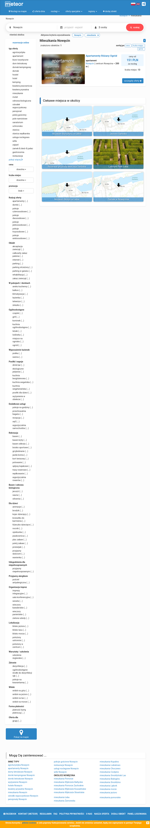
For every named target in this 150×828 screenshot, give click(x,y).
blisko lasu (17, 629)
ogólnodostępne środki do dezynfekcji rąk (20, 672)
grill (14, 316)
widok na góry (19, 690)
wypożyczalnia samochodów (19, 426)
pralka (15, 353)
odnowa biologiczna (20, 100)
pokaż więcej (16, 159)
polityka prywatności (71, 814)
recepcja (16, 417)
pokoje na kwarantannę (18, 681)
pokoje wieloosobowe (19, 237)
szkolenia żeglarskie (17, 656)
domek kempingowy (20, 67)
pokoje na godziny (21, 407)
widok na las (18, 698)
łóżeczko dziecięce (21, 524)
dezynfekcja (18, 666)
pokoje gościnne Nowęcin (66, 761)
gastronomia (16, 152)
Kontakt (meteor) (28, 814)
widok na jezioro (20, 694)
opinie (141, 49)
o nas (89, 814)
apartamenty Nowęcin (18, 768)
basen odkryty (19, 443)
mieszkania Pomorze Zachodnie (68, 785)
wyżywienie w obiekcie (17, 398)
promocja (13, 186)
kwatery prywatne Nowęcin (20, 789)
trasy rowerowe (19, 469)
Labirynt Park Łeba (118, 166)
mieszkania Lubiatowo (110, 765)
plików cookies (29, 823)
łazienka (16, 297)
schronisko (16, 126)
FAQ (55, 814)
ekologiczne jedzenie (16, 370)
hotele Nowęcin (15, 785)
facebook (10, 814)
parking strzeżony (20, 267)
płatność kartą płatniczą (17, 711)
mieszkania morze (108, 789)
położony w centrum (16, 645)
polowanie (17, 462)
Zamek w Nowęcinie (118, 199)
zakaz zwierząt (19, 278)
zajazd (13, 144)
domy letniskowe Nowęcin (20, 772)
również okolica (15, 35)
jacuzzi (16, 491)
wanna (15, 356)
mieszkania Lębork (108, 785)
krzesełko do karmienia (17, 519)
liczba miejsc (15, 175)
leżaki (15, 331)
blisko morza (18, 633)
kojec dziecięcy (19, 514)
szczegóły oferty (133, 81)
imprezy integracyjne (18, 592)
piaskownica (18, 535)
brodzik (16, 510)
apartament (16, 56)
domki (15, 204)
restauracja (16, 155)
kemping (15, 82)
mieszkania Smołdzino (110, 782)
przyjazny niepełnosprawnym (21, 570)
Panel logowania (137, 814)
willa (13, 141)
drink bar (16, 365)
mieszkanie (16, 93)
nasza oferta (101, 814)
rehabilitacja (18, 274)
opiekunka (17, 532)
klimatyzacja (18, 293)
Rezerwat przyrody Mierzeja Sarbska (67, 166)
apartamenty (18, 201)
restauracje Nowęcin (63, 765)
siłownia (16, 498)
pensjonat (15, 111)
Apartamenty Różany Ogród (101, 55)
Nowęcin (90, 63)
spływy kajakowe (20, 466)
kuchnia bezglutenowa (19, 377)
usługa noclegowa (19, 137)
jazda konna (18, 454)
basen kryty (18, 440)
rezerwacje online (19, 42)
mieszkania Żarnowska (64, 801)
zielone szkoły (19, 618)
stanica (14, 129)
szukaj (134, 27)
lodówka (16, 334)
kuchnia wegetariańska (19, 387)
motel (13, 97)
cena (11, 164)
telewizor (17, 301)
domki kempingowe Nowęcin (21, 775)
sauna (15, 495)
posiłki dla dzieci (20, 392)
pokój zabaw (18, 543)
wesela (16, 600)
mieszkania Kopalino (109, 761)
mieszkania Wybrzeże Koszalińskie (70, 789)
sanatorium (16, 122)
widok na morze (20, 701)
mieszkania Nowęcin (17, 792)
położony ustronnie (17, 639)
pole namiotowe (18, 118)
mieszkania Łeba (61, 797)
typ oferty (13, 48)
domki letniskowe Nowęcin (20, 778)
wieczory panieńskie (17, 613)
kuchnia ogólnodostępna (20, 326)
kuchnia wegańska (21, 382)
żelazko (16, 305)
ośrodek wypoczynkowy (17, 106)
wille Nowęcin (60, 772)
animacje (17, 506)
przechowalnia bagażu (17, 412)
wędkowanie (18, 473)
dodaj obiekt (118, 814)
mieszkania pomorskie (110, 797)
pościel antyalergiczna (19, 581)
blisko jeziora (18, 626)
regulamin (45, 814)
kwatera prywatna (19, 89)
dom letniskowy (18, 63)
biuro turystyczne (18, 59)
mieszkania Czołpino (109, 772)
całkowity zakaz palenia (18, 254)
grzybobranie (18, 451)
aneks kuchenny (20, 286)
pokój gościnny (17, 114)
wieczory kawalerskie (18, 606)
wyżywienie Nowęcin (17, 782)
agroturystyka (17, 52)
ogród (15, 345)
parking (16, 263)
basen (15, 436)
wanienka (17, 557)
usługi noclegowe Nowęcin (66, 768)
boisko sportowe (20, 447)
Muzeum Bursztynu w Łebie (66, 133)
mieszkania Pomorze (63, 778)
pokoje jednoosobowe (19, 223)
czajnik (16, 313)
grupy (15, 720)
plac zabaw (17, 539)
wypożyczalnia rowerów (17, 478)
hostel (13, 74)
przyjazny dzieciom (17, 552)
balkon (15, 290)
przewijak (17, 547)
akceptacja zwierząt (16, 248)
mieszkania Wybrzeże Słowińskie (69, 792)
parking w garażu (20, 270)
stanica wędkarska (19, 133)
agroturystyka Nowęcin (18, 765)
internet (16, 259)
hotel (13, 78)
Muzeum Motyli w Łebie (66, 199)
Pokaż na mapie (21, 733)
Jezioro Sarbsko (118, 133)
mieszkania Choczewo (110, 768)
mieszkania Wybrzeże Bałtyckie (68, 782)
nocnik (15, 528)
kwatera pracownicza (20, 85)
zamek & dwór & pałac (21, 148)
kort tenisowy (19, 458)
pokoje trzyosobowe (18, 230)
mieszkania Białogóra (110, 779)
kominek (16, 320)
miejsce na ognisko (16, 340)
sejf (14, 421)
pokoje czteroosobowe (19, 210)
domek (14, 70)
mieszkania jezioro (108, 792)
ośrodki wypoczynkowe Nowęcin (23, 796)
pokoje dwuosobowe (18, 216)
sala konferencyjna (21, 597)
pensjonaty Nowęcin (17, 799)
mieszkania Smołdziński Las (113, 775)
